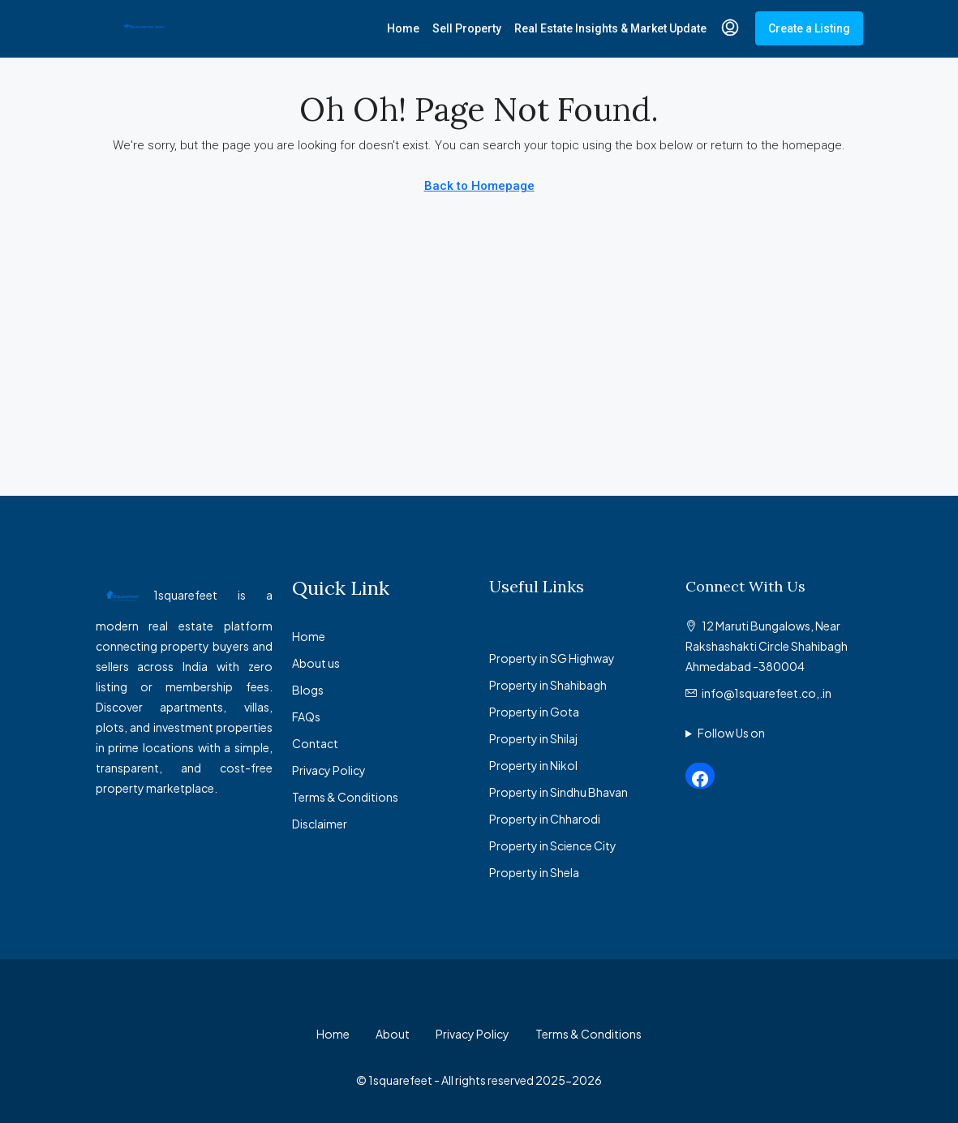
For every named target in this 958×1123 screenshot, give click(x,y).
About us (316, 663)
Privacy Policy (329, 770)
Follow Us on (731, 732)
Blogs (308, 689)
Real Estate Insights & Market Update (610, 28)
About (393, 1033)
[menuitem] (730, 28)
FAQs (306, 716)
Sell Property (466, 28)
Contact (315, 743)
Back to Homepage (479, 186)
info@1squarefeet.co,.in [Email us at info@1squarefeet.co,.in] (766, 693)
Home (403, 28)
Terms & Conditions (345, 797)
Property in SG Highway (552, 658)
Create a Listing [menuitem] (809, 28)
